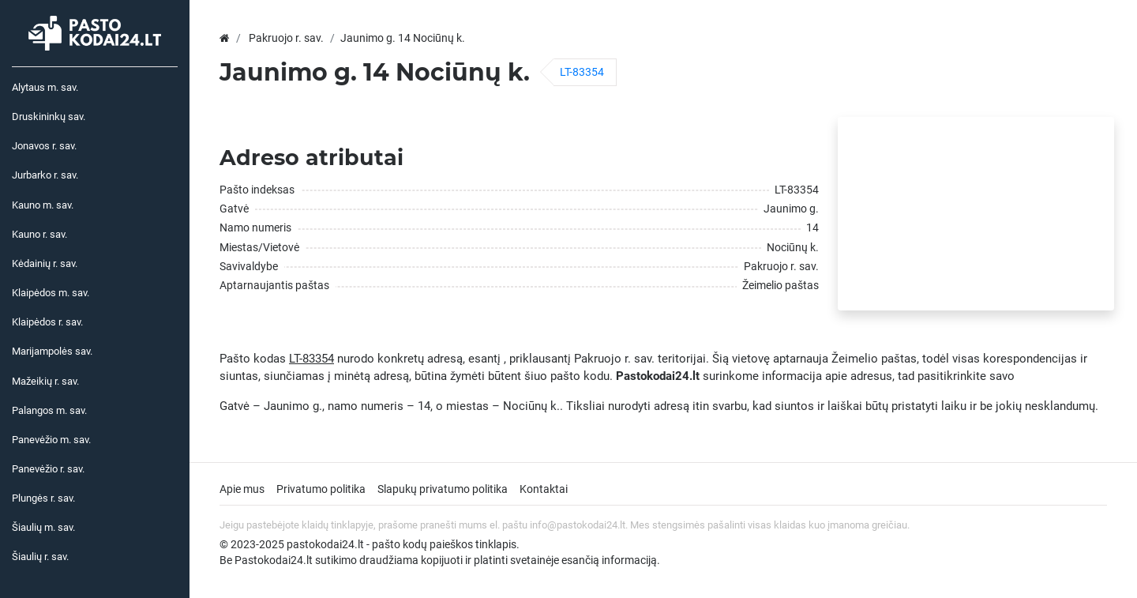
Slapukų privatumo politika (442, 489)
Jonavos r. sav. (44, 146)
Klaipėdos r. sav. (47, 322)
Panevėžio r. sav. (48, 469)
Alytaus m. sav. (45, 87)
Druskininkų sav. (48, 116)
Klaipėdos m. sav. (50, 293)
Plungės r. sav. (43, 498)
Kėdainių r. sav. (44, 263)
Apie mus (242, 489)
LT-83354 (582, 72)
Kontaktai (544, 489)
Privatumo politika (321, 489)
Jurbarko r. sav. (45, 175)
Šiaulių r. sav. (40, 556)
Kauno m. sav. (42, 205)
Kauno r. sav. (39, 234)
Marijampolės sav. (52, 351)
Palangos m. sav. (49, 410)
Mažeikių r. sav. (45, 381)
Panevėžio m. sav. (51, 440)
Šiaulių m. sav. (43, 527)
